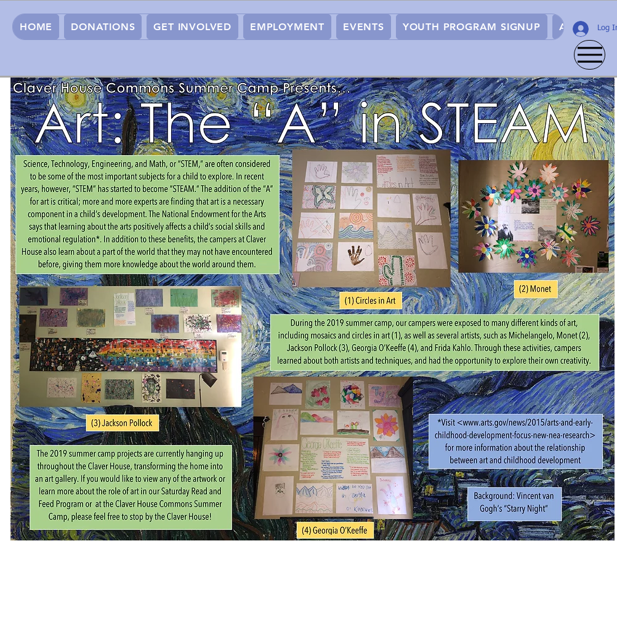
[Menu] (589, 55)
